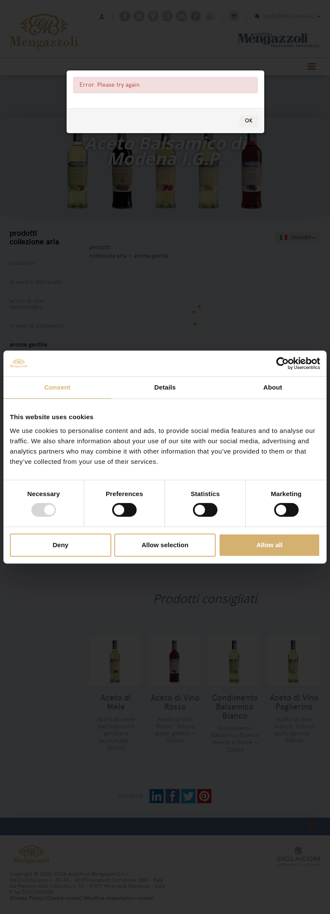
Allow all (270, 544)
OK (249, 142)
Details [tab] (165, 387)
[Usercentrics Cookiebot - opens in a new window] (282, 363)
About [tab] (272, 387)
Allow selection (164, 544)
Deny (60, 544)
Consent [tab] (57, 387)
